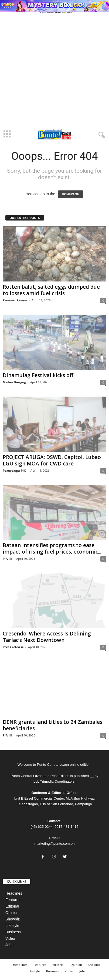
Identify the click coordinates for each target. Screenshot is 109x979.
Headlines (13, 893)
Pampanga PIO (14, 470)
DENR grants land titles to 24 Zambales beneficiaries (52, 725)
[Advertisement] (54, 70)
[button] (101, 134)
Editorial (12, 906)
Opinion (11, 913)
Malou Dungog (14, 382)
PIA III (7, 559)
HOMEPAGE (70, 194)
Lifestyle (12, 925)
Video (10, 938)
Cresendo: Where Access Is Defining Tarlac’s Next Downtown (47, 637)
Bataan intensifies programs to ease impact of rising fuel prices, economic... (52, 548)
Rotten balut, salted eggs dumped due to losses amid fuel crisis (51, 290)
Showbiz (12, 919)
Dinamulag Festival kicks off (39, 375)
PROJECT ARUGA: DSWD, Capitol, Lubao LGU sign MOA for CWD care (52, 460)
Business (13, 932)
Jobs (9, 945)
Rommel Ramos (15, 300)
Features (12, 900)
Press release (13, 647)
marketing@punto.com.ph (54, 843)
